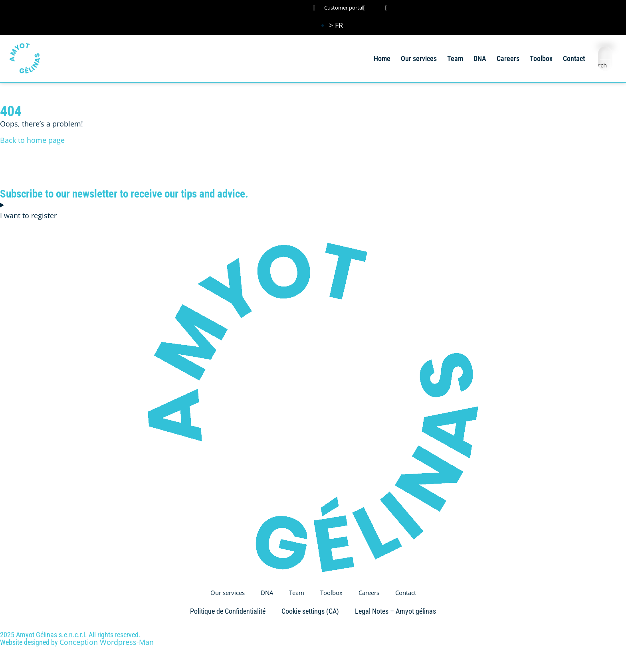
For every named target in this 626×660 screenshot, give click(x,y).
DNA (479, 58)
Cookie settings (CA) (310, 611)
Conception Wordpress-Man (106, 642)
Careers (508, 58)
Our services (419, 58)
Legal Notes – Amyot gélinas (395, 611)
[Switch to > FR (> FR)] (336, 25)
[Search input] (605, 53)
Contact (574, 58)
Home (382, 58)
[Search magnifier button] (605, 65)
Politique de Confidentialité (227, 611)
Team (455, 58)
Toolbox (541, 58)
